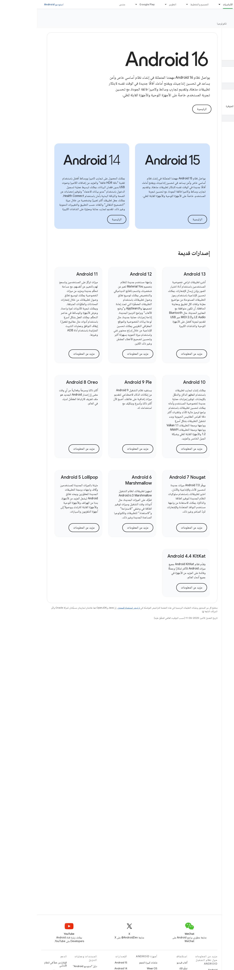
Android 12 (104, 274)
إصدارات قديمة (157, 253)
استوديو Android (17, 4)
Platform (222, 14)
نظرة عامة (225, 23)
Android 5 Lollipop (42, 477)
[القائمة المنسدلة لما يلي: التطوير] (127, 4)
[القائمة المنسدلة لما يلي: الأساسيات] (181, 4)
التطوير (135, 4)
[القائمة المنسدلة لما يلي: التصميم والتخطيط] (149, 4)
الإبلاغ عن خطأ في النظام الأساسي (18, 964)
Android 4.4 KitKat (150, 556)
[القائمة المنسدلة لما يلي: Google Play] (98, 4)
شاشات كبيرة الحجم (111, 962)
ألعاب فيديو (145, 962)
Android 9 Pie (101, 382)
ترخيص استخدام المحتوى (92, 607)
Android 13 (158, 274)
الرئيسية (165, 109)
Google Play (110, 4)
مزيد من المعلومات (155, 354)
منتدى (85, 4)
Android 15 (84, 962)
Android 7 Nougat (150, 477)
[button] (210, 55)
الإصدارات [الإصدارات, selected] (205, 23)
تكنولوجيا (185, 23)
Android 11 (50, 274)
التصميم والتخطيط (163, 4)
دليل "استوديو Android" (48, 966)
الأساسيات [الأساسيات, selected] (191, 4)
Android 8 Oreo (45, 382)
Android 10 (157, 382)
